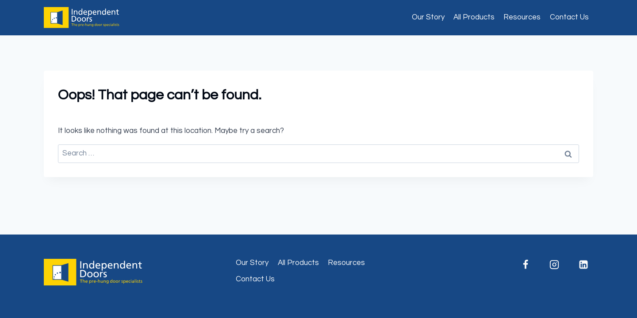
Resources (522, 17)
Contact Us (569, 17)
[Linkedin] (583, 264)
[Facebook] (525, 264)
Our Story (428, 17)
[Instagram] (554, 264)
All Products (474, 17)
